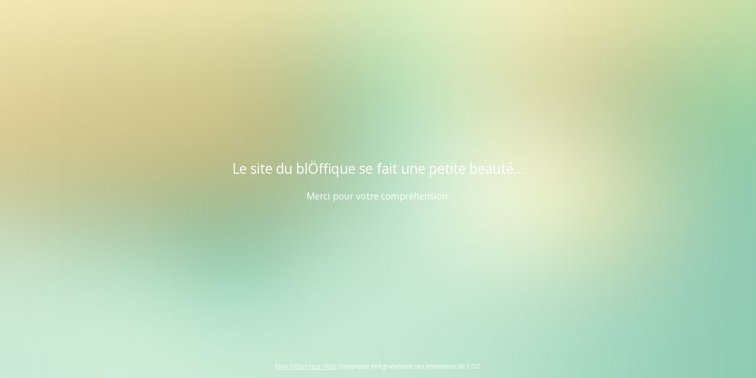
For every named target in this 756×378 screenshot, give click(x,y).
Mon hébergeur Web (306, 366)
